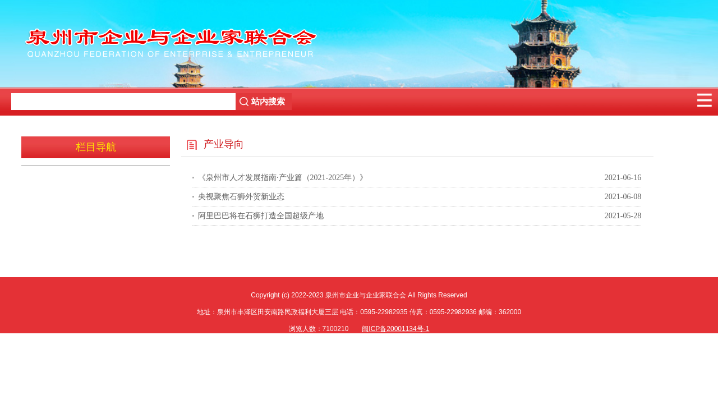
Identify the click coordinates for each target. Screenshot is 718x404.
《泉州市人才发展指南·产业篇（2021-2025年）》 (282, 177)
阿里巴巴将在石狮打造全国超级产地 (261, 216)
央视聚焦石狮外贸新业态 (241, 196)
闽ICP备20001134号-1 (395, 329)
